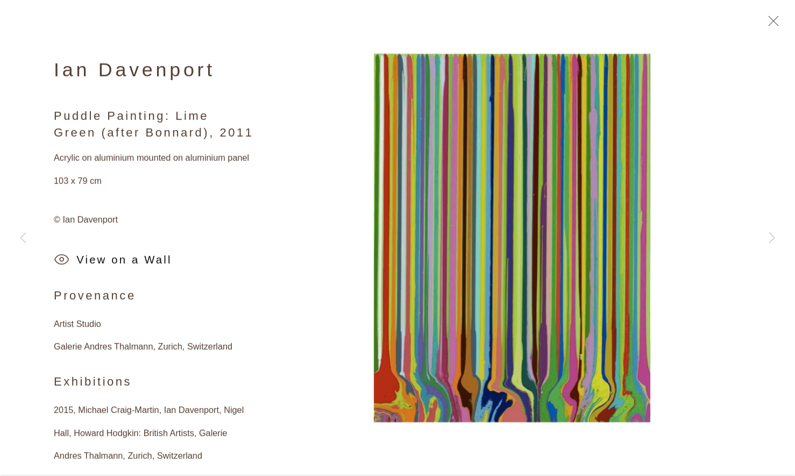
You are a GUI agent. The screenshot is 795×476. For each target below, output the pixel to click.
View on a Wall (113, 263)
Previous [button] (23, 238)
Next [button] (772, 238)
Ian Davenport (134, 72)
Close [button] (771, 24)
